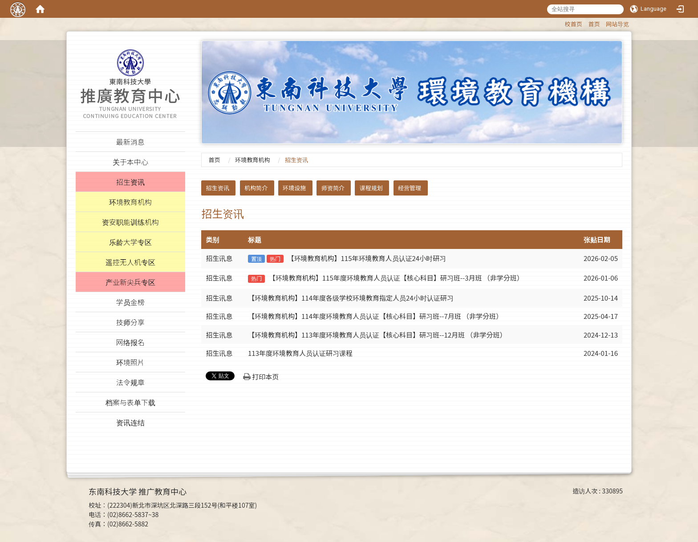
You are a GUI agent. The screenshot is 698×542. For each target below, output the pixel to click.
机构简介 (256, 187)
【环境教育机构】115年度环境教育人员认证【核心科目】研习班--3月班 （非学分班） (396, 277)
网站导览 (617, 24)
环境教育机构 (252, 159)
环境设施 (294, 187)
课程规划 (371, 187)
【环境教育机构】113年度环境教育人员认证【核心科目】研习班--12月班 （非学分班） (377, 334)
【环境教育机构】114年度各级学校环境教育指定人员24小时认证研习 (351, 297)
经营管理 (409, 187)
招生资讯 (217, 187)
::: (560, 22)
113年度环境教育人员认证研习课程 (300, 353)
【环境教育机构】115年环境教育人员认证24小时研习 (367, 258)
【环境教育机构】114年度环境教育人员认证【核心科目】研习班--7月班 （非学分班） (375, 316)
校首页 (573, 24)
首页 (594, 24)
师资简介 (333, 187)
